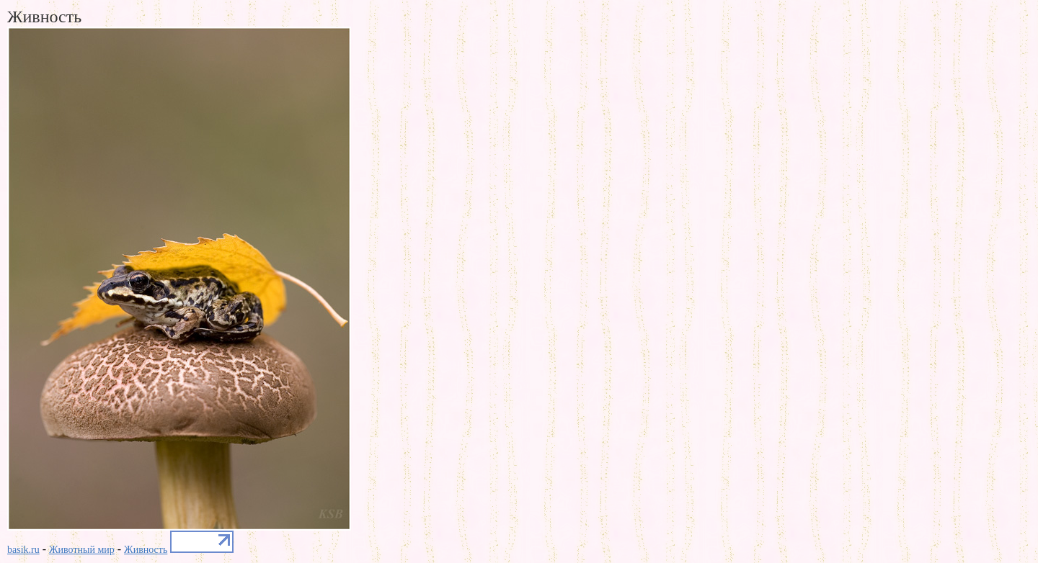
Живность (145, 549)
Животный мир (82, 549)
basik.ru (23, 549)
